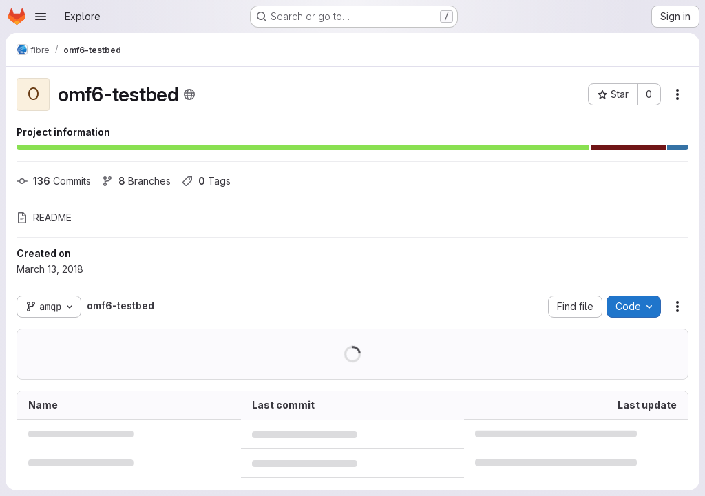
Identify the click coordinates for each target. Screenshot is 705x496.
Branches (136, 181)
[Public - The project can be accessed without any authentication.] (189, 94)
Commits (54, 181)
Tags (206, 181)
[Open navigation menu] (41, 17)
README (44, 217)
